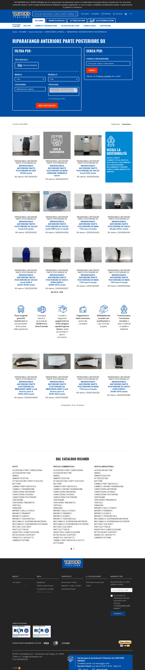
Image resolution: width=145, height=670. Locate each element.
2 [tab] (73, 549)
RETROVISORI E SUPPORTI (23, 535)
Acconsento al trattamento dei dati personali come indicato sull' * (122, 601)
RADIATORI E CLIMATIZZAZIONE (25, 532)
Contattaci (95, 14)
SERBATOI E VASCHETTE (23, 537)
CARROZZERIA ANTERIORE (23, 492)
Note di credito (92, 589)
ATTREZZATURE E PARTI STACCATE (27, 481)
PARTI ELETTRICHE (20, 529)
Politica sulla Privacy (45, 586)
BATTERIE (16, 484)
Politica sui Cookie (44, 592)
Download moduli (68, 589)
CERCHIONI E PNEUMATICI (23, 502)
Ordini (88, 586)
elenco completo (104, 76)
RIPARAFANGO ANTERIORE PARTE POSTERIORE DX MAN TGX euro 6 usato (88, 225)
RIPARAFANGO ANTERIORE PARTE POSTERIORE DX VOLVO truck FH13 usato (88, 169)
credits (16, 668)
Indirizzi (89, 592)
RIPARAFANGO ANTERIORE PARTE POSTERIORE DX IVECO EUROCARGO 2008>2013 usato (57, 280)
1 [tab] (71, 549)
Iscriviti (118, 614)
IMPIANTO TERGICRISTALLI (23, 519)
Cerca (92, 70)
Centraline (105, 26)
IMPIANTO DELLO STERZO (23, 511)
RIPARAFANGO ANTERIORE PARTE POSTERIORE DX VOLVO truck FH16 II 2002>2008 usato (26, 280)
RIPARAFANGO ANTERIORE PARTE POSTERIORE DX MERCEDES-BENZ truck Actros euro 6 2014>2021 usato (26, 388)
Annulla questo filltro (57, 99)
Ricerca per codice (69, 582)
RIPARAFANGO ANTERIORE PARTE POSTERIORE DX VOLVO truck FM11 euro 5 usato (57, 225)
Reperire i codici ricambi (71, 586)
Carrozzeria (89, 26)
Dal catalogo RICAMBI (72, 459)
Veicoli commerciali (63, 466)
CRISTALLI (16, 505)
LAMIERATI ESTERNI (20, 540)
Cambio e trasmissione (46, 26)
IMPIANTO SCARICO (20, 516)
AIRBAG (15, 476)
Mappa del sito (43, 601)
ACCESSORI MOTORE (21, 473)
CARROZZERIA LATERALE (23, 494)
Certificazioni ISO (19, 586)
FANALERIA (16, 508)
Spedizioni (41, 582)
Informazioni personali (95, 582)
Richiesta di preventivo (71, 592)
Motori (27, 26)
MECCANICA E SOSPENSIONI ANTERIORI (29, 521)
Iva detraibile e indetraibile (72, 596)
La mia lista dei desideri (95, 596)
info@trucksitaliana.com (32, 657)
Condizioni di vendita (45, 589)
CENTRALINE (17, 500)
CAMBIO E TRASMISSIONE (23, 489)
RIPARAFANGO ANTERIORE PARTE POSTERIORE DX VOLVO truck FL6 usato (26, 225)
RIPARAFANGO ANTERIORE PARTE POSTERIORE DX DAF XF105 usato (26, 169)
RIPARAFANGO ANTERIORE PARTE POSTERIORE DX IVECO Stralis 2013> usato (119, 225)
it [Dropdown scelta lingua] (131, 14)
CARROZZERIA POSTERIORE (24, 497)
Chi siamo (85, 14)
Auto (15, 466)
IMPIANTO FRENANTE (21, 513)
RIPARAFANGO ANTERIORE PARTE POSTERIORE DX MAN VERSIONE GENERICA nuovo (57, 171)
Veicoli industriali (30, 65)
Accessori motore (70, 26)
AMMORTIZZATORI (20, 478)
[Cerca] (55, 14)
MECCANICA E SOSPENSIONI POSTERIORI (30, 524)
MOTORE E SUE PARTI (21, 527)
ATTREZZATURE (101, 478)
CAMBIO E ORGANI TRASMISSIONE (67, 489)
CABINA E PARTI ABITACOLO (24, 486)
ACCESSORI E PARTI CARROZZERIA (27, 470)
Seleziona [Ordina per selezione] (127, 124)
